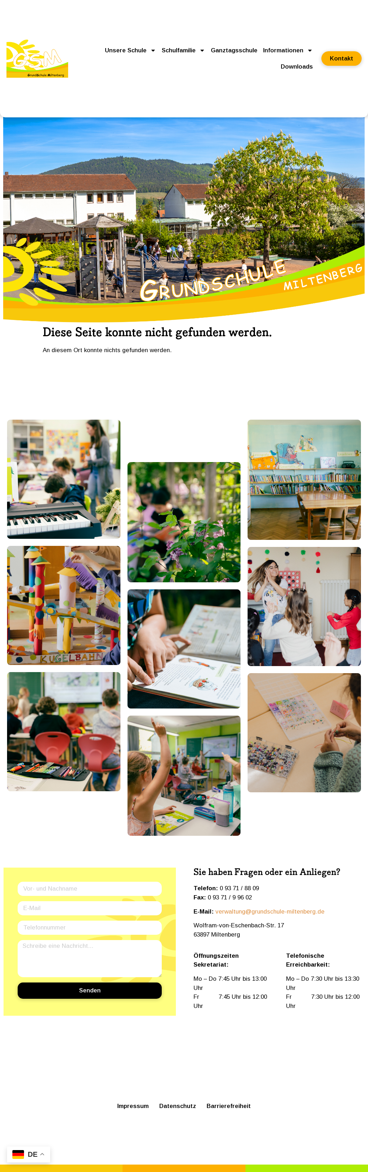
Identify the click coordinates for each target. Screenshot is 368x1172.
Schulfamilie (183, 50)
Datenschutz (177, 1106)
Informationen (288, 50)
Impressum (133, 1106)
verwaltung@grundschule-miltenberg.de (270, 911)
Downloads (297, 66)
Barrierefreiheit (229, 1106)
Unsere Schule (130, 50)
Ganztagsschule (234, 50)
